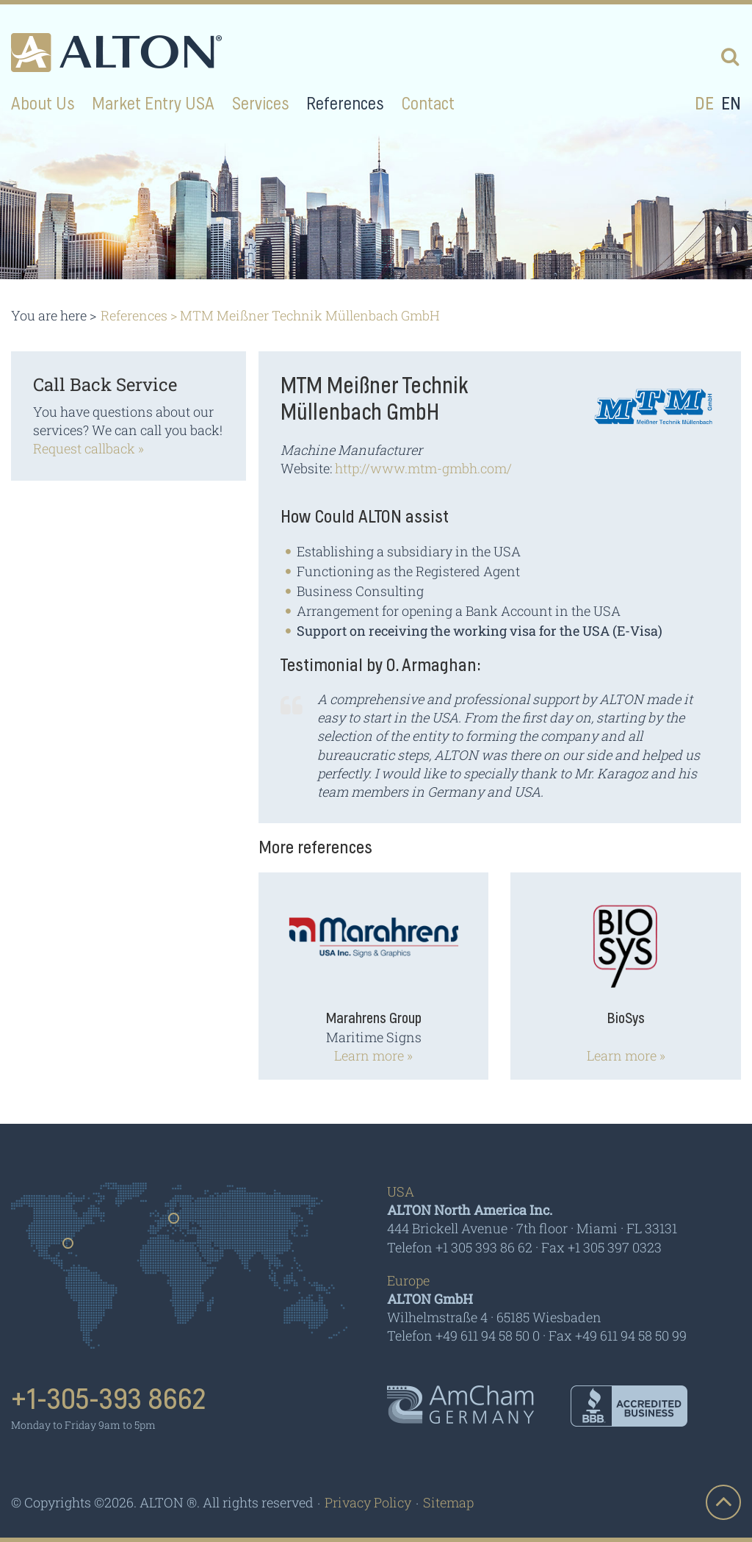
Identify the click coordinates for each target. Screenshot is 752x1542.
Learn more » (373, 1055)
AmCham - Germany (460, 1404)
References (134, 315)
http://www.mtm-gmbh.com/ (423, 468)
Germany (174, 1223)
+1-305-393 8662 (108, 1400)
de (704, 104)
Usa (68, 1248)
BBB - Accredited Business (629, 1406)
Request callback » (88, 448)
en (731, 104)
